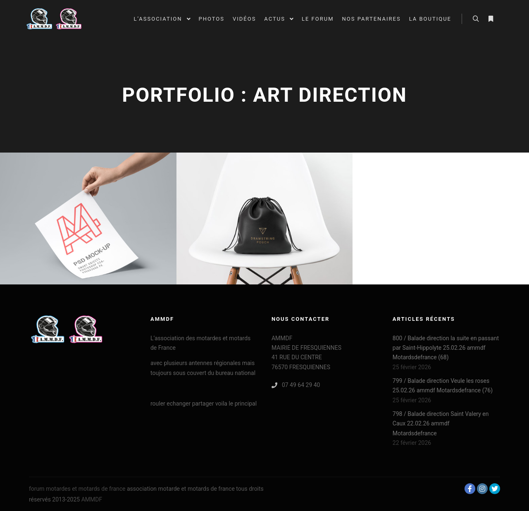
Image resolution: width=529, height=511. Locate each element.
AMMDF (91, 499)
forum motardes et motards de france (77, 488)
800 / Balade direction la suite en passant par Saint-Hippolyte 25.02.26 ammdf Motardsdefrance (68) (446, 348)
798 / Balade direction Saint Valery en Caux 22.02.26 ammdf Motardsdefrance (441, 424)
